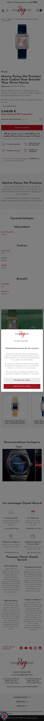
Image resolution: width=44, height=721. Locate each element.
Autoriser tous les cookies (22, 386)
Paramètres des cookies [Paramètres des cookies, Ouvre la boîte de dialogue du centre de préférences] (22, 380)
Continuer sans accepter (21, 341)
